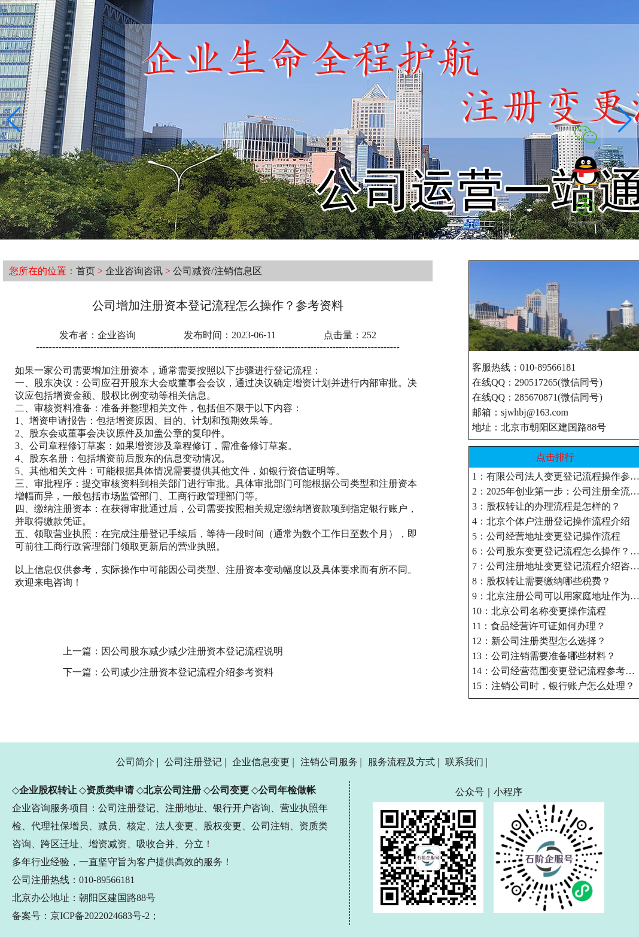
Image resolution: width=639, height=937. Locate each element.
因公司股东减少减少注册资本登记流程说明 (192, 651)
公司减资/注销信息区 (217, 271)
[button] (14, 120)
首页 (85, 271)
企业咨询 (117, 335)
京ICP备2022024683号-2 (100, 916)
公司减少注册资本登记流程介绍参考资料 (187, 672)
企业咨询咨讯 (134, 271)
